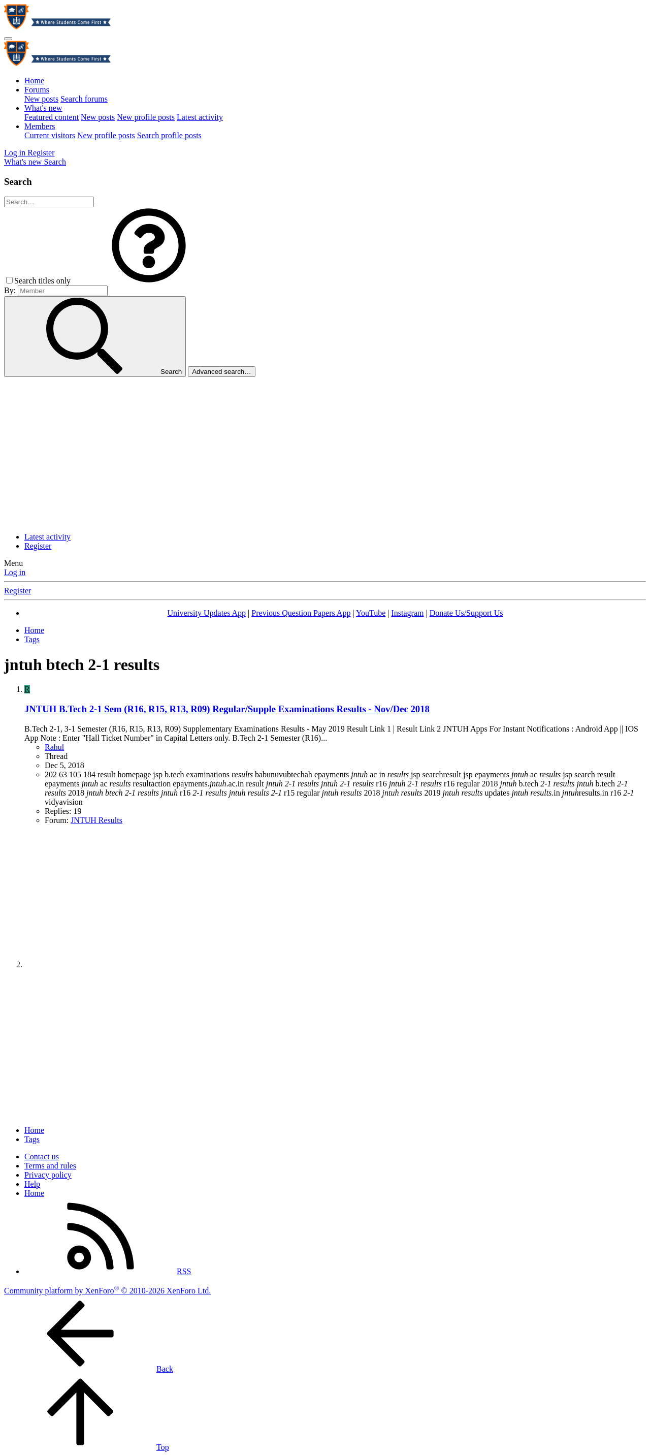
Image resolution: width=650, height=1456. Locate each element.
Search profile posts (169, 135)
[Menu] (8, 38)
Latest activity (200, 117)
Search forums (84, 98)
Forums (36, 89)
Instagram (407, 613)
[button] (149, 280)
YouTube (370, 613)
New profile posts (146, 117)
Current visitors (49, 135)
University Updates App (206, 613)
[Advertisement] (325, 453)
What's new (43, 108)
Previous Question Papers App (300, 613)
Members (39, 126)
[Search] (55, 161)
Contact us (41, 1156)
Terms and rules (50, 1165)
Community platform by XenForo (107, 1290)
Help (32, 1184)
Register (37, 546)
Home (34, 80)
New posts (41, 98)
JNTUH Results (96, 820)
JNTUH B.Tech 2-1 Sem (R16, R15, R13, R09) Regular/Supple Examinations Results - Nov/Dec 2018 (227, 709)
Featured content (51, 117)
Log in (14, 572)
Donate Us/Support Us (466, 613)
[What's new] (24, 161)
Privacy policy (48, 1174)
